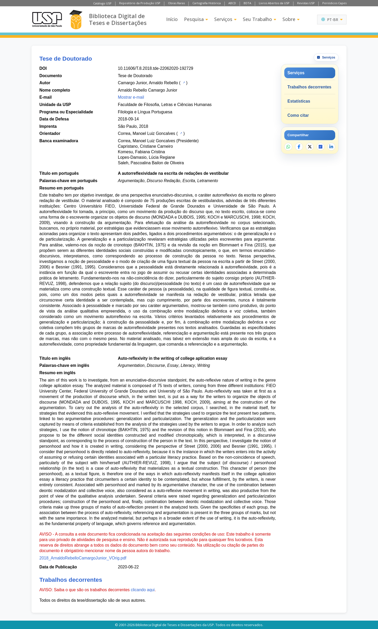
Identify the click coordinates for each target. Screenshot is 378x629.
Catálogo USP (102, 3)
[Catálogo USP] (183, 82)
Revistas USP (306, 3)
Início (172, 19)
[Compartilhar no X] (310, 147)
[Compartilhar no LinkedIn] (331, 147)
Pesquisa (196, 19)
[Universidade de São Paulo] (47, 19)
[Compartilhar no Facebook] (299, 147)
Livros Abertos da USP (274, 3)
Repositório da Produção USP (139, 3)
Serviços (225, 19)
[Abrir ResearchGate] (320, 147)
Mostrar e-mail (131, 97)
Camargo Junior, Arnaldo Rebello (148, 83)
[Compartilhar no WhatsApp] (288, 147)
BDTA (247, 3)
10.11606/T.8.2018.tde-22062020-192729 (155, 68)
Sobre (291, 19)
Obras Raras (176, 3)
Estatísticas (298, 101)
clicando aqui (143, 590)
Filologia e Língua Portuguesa (145, 112)
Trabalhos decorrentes (309, 87)
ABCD (232, 3)
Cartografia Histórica (206, 3)
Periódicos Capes (334, 3)
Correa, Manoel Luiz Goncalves (146, 133)
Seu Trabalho (259, 19)
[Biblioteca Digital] (75, 19)
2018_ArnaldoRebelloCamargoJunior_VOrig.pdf (82, 558)
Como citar (298, 115)
